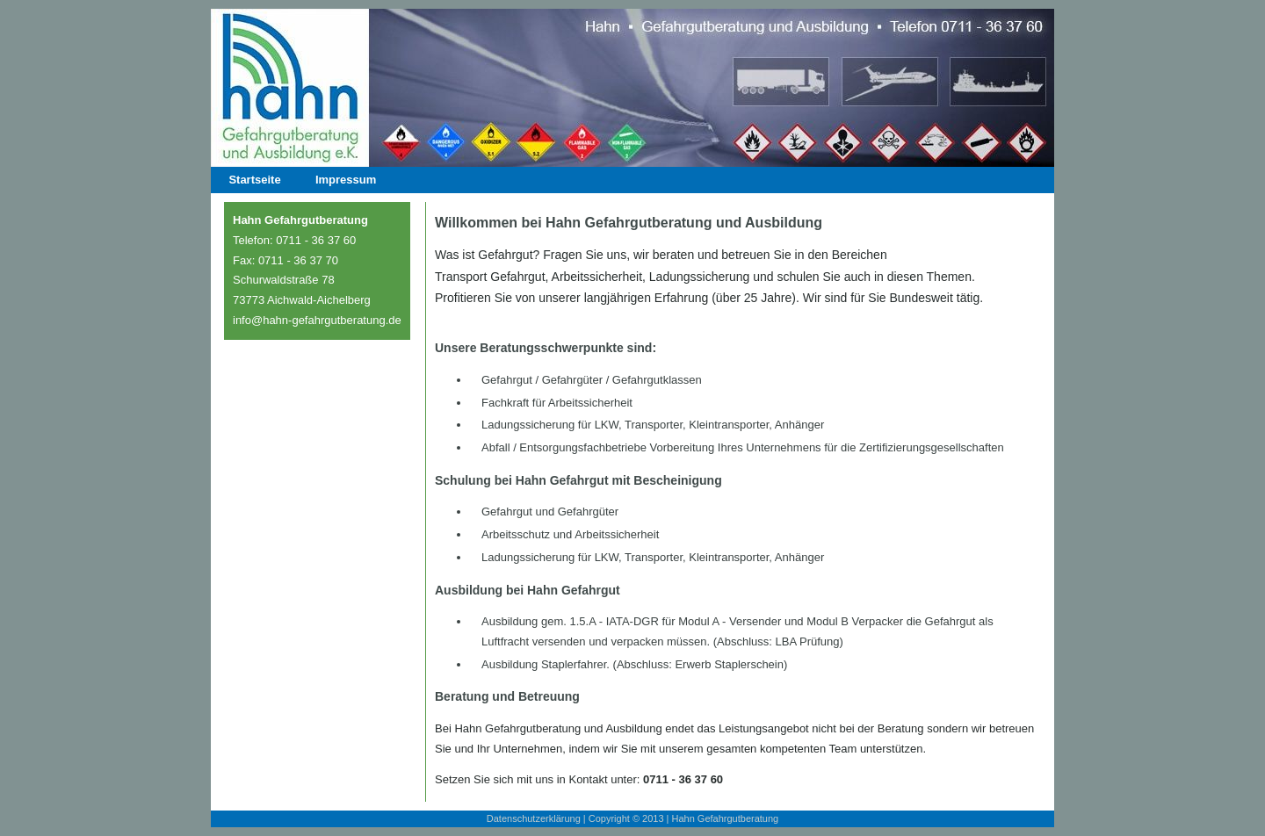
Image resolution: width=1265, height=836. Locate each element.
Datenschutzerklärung (534, 818)
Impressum (345, 179)
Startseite (254, 179)
